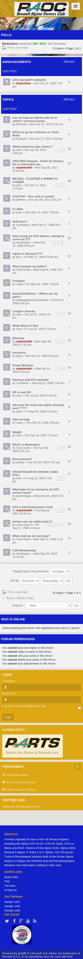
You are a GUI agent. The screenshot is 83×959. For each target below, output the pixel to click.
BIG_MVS (39, 43)
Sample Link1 (12, 901)
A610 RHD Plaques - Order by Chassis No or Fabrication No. (38, 162)
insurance (19, 352)
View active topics (15, 775)
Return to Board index (17, 598)
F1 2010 (17, 209)
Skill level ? (20, 221)
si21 (18, 185)
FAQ (7, 881)
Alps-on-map (21, 419)
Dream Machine (22, 365)
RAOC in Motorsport (26, 444)
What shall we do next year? (31, 536)
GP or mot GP (21, 392)
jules (19, 212)
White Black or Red (25, 325)
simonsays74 (24, 524)
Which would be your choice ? (32, 146)
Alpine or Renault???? (27, 253)
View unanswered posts (19, 782)
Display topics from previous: (41, 571)
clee (18, 149)
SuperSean (23, 83)
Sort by (24, 580)
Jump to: (17, 605)
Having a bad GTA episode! (30, 379)
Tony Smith (23, 269)
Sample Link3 (12, 910)
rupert (19, 284)
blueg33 (21, 138)
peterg (20, 462)
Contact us (10, 890)
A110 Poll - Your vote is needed (33, 196)
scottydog (22, 224)
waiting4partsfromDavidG (32, 300)
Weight (17, 432)
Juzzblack (22, 383)
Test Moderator (56, 43)
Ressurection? (22, 459)
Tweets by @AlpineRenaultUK (21, 806)
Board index (11, 877)
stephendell (24, 167)
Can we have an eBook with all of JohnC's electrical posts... (34, 119)
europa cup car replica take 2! (32, 521)
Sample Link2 (12, 906)
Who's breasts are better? (29, 266)
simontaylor (23, 242)
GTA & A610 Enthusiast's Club (32, 507)
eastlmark (25, 43)
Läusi (19, 422)
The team (9, 885)
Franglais (18, 280)
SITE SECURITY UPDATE (29, 80)
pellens (20, 199)
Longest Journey (23, 311)
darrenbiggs (23, 495)
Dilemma (18, 338)
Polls (6, 35)
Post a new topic (15, 47)
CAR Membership (24, 550)
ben (18, 257)
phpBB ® (23, 953)
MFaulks (21, 124)
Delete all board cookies (19, 790)
